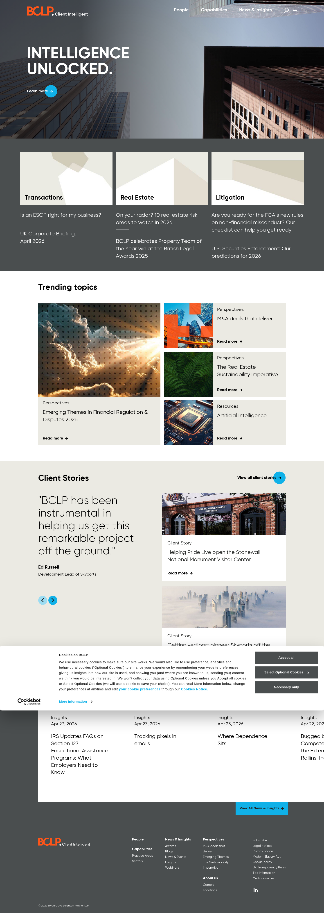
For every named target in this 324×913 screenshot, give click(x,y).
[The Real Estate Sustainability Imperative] (188, 374)
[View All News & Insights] (262, 808)
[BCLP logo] (57, 11)
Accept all (286, 860)
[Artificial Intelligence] (188, 422)
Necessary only (286, 890)
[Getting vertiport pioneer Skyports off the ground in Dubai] (224, 607)
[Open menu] (295, 11)
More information (73, 904)
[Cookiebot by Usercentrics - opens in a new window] (29, 904)
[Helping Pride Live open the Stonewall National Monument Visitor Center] (224, 514)
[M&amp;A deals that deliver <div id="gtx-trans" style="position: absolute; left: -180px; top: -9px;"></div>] (188, 325)
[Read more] (66, 178)
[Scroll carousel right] (52, 600)
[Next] (283, 688)
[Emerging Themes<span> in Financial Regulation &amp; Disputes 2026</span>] (99, 350)
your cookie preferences (139, 892)
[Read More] (80, 752)
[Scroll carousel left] (42, 600)
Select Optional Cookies (286, 875)
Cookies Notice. (194, 892)
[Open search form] (286, 10)
